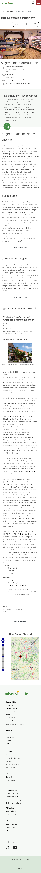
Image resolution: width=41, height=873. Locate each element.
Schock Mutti (10, 780)
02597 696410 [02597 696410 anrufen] (10, 74)
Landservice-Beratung (13, 800)
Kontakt (20, 868)
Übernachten (10, 711)
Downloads (10, 737)
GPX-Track (11, 580)
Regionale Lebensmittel (13, 758)
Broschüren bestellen (13, 734)
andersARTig (10, 761)
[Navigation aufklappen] (38, 2)
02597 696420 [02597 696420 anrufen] (10, 77)
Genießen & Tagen (12, 708)
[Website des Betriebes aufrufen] (20, 84)
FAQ (7, 830)
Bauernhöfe (11, 11)
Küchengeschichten (12, 764)
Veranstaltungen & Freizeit (15, 724)
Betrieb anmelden (12, 793)
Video (8, 743)
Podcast (8, 740)
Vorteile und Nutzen (12, 797)
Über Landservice (12, 824)
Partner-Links (10, 827)
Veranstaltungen (11, 811)
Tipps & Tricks (10, 767)
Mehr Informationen (20, 247)
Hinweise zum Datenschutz (20, 859)
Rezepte (8, 755)
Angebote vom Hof (12, 814)
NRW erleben (10, 774)
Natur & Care (10, 721)
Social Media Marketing (13, 803)
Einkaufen (9, 705)
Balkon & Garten (11, 777)
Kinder (8, 715)
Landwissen (10, 771)
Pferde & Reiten (11, 718)
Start (3, 11)
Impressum (20, 864)
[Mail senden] (20, 80)
